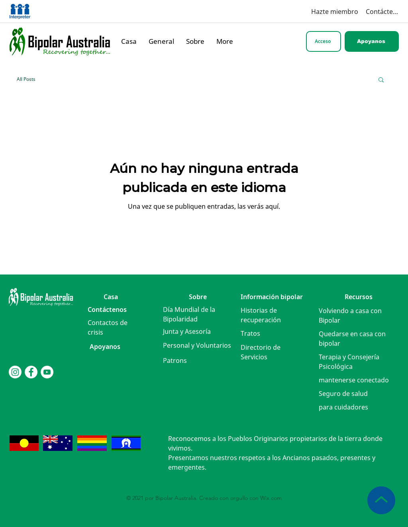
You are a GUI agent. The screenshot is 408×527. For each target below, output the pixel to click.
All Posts (26, 79)
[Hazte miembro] (327, 11)
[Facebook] (31, 372)
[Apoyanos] (372, 41)
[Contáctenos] (382, 11)
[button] (381, 80)
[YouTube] (47, 372)
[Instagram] (15, 372)
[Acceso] (323, 41)
